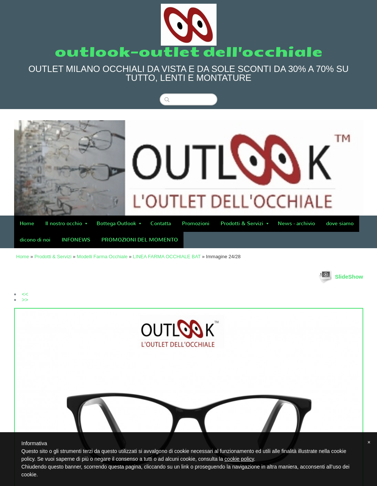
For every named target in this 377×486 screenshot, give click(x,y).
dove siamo (340, 223)
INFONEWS (76, 239)
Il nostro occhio (66, 223)
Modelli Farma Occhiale (102, 256)
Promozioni (195, 223)
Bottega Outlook (119, 223)
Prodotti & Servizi (245, 223)
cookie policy (239, 459)
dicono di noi (35, 239)
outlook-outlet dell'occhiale (189, 52)
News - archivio (296, 223)
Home (27, 223)
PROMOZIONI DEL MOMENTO (139, 239)
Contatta (160, 223)
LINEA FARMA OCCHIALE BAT (167, 256)
